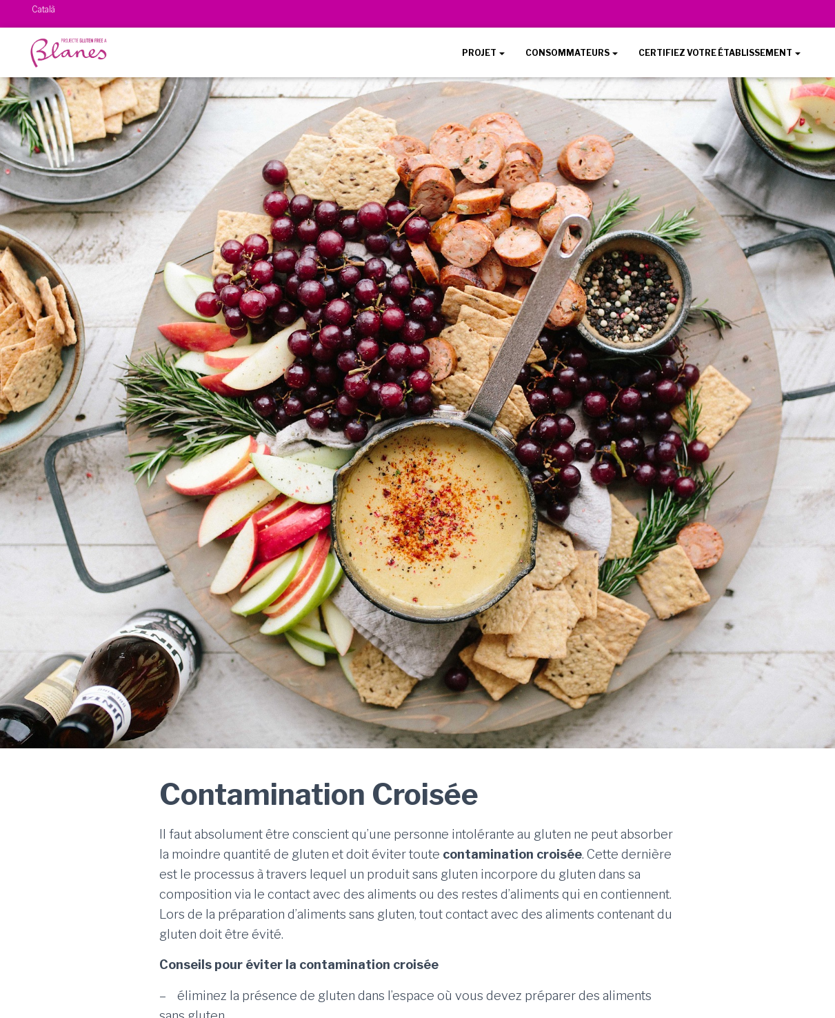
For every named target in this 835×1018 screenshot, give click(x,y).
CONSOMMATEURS (571, 53)
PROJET (483, 53)
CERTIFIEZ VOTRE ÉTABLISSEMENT (719, 53)
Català (43, 9)
